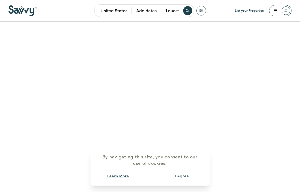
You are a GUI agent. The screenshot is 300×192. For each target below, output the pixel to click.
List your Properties (249, 11)
